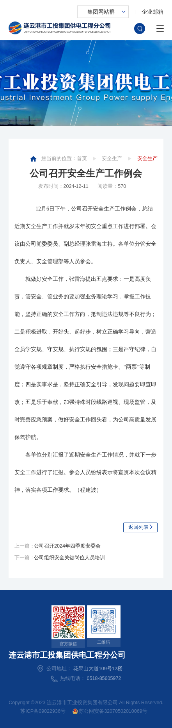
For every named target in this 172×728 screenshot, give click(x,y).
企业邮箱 (152, 12)
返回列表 (138, 527)
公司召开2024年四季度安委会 (67, 546)
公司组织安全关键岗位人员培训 (69, 557)
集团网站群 (101, 12)
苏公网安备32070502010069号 (110, 711)
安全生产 (112, 158)
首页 (82, 158)
